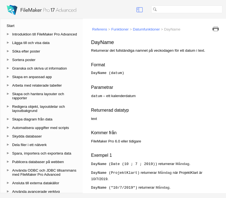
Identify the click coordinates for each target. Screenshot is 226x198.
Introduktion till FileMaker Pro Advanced (44, 34)
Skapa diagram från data (32, 119)
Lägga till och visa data (31, 43)
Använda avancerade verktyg (36, 191)
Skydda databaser (27, 136)
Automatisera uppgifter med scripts (40, 128)
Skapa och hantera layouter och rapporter (38, 96)
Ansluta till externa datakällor (35, 183)
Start (10, 26)
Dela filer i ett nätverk (29, 145)
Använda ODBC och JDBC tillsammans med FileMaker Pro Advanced (44, 172)
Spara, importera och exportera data (41, 153)
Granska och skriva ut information (39, 68)
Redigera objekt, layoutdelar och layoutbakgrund (38, 109)
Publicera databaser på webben (38, 162)
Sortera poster (23, 60)
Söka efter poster (26, 51)
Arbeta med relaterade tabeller (37, 85)
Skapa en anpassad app (32, 77)
